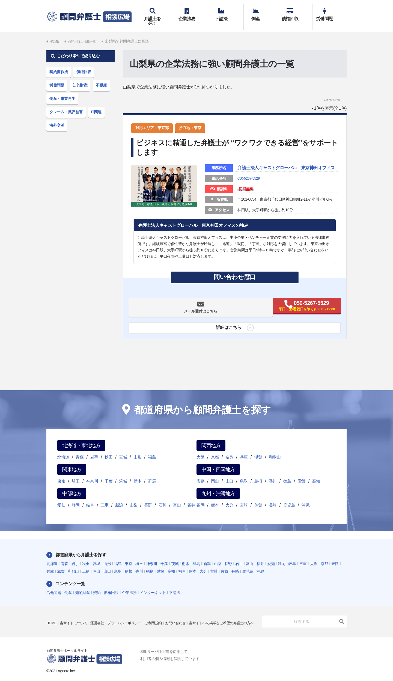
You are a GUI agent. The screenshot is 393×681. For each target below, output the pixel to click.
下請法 (226, 12)
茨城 (123, 473)
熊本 (215, 497)
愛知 (61, 497)
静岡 (76, 497)
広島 (200, 473)
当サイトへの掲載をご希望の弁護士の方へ (81, 619)
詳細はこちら (226, 329)
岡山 (215, 473)
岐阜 (90, 497)
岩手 (94, 449)
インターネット (153, 585)
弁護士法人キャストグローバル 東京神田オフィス (285, 163)
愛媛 (302, 473)
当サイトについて (75, 611)
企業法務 (192, 12)
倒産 (261, 12)
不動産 (101, 77)
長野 (148, 497)
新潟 (119, 497)
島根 (258, 473)
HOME (51, 611)
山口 (229, 473)
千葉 (108, 473)
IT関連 (96, 104)
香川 (273, 473)
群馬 (152, 473)
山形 (137, 449)
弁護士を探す (158, 12)
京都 (215, 449)
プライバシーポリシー (129, 611)
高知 (316, 473)
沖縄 (305, 497)
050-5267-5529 (249, 178)
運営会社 (100, 611)
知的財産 (80, 77)
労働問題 (329, 12)
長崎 (273, 497)
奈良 (229, 449)
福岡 (200, 497)
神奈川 (92, 473)
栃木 (137, 473)
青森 (80, 449)
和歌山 (275, 449)
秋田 (108, 449)
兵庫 (244, 449)
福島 (152, 449)
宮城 (123, 449)
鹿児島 (289, 497)
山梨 (134, 497)
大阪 (200, 449)
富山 (177, 497)
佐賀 (258, 497)
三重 (105, 497)
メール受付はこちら (182, 309)
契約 (96, 585)
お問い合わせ (184, 611)
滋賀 (258, 449)
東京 (61, 473)
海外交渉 (56, 117)
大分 (229, 497)
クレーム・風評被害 (66, 104)
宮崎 (244, 497)
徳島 (287, 473)
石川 (162, 497)
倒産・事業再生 (62, 90)
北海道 (63, 449)
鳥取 (244, 473)
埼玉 (76, 473)
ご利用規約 (160, 611)
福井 (191, 497)
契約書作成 (58, 64)
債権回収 (295, 12)
